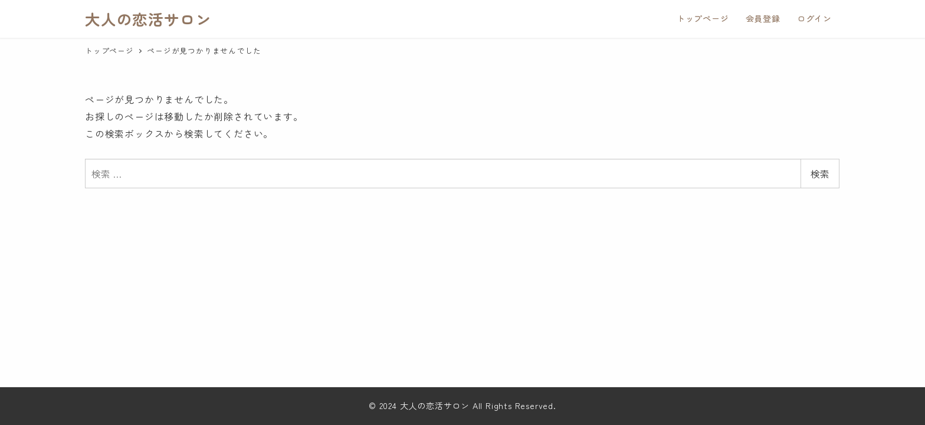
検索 (820, 173)
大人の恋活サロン (148, 19)
